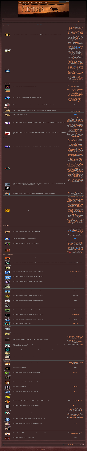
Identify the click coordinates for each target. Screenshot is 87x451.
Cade (81, 200)
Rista (77, 126)
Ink (80, 47)
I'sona (76, 32)
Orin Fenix (77, 35)
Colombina (76, 248)
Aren (82, 157)
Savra (71, 77)
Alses (79, 27)
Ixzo (82, 68)
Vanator (77, 56)
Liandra (75, 34)
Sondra (75, 78)
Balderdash (81, 140)
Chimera (79, 141)
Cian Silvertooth (80, 63)
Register (80, 21)
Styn (75, 221)
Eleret (72, 203)
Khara (74, 168)
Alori (72, 156)
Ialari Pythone (78, 96)
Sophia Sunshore (71, 38)
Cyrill (82, 131)
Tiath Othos (75, 222)
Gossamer (78, 47)
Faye (72, 96)
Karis (77, 210)
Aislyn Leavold (78, 117)
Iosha (71, 32)
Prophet (69, 126)
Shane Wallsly (79, 54)
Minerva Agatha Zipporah (72, 232)
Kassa (79, 210)
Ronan (75, 174)
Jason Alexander (74, 208)
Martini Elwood (79, 73)
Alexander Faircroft (79, 155)
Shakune (75, 54)
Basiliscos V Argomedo (75, 130)
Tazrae (73, 101)
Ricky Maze (69, 174)
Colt (71, 161)
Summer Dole (75, 341)
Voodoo (76, 57)
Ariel (71, 247)
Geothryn (80, 206)
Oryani (75, 290)
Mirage (78, 50)
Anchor (74, 43)
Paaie (74, 52)
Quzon (81, 99)
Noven (79, 400)
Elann (69, 203)
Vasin (75, 101)
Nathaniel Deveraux (72, 412)
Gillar (75, 47)
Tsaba (80, 79)
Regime (78, 53)
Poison (72, 53)
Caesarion (69, 131)
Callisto (73, 131)
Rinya (77, 36)
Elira (79, 45)
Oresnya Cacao (73, 35)
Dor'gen (75, 399)
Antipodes (77, 43)
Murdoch (74, 147)
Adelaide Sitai (70, 154)
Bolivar (78, 408)
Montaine (76, 215)
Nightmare (74, 51)
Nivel (77, 216)
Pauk (69, 36)
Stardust (78, 251)
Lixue (77, 49)
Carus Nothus (76, 201)
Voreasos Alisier (74, 152)
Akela (74, 139)
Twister (80, 55)
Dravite (76, 192)
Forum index (6, 19)
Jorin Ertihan (72, 167)
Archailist (79, 157)
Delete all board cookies (71, 444)
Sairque (73, 149)
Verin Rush (73, 57)
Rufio (80, 174)
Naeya (74, 110)
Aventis (77, 28)
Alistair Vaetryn (73, 197)
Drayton (82, 64)
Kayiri (74, 345)
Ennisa (69, 96)
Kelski (80, 33)
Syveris (79, 414)
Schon (76, 220)
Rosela (79, 36)
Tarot (82, 78)
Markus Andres (69, 147)
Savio (82, 126)
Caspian (81, 29)
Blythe (70, 159)
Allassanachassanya (71, 60)
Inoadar (80, 67)
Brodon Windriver (77, 200)
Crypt (79, 161)
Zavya (76, 81)
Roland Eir (69, 76)
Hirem (71, 67)
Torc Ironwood (75, 111)
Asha (81, 61)
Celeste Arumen (77, 160)
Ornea (70, 217)
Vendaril (80, 80)
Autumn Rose (74, 93)
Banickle (78, 44)
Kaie (70, 33)
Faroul (68, 66)
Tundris (79, 151)
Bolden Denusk (80, 247)
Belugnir (69, 29)
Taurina (74, 39)
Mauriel (69, 74)
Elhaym (82, 119)
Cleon (72, 94)
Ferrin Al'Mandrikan (73, 121)
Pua (79, 217)
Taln (71, 39)
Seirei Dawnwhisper (73, 176)
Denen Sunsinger (76, 64)
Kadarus (69, 110)
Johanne (81, 69)
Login (83, 21)
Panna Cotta (73, 148)
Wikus (80, 271)
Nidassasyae (76, 124)
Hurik (73, 67)
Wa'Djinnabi (75, 40)
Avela (77, 318)
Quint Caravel (75, 413)
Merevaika (76, 74)
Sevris (69, 150)
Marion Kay (70, 73)
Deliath (77, 202)
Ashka (75, 28)
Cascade (72, 248)
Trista (77, 79)
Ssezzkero (76, 38)
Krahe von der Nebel (77, 212)
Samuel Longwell (75, 175)
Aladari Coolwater (78, 196)
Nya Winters (81, 147)
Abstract (69, 42)
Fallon (80, 46)
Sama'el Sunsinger (80, 76)
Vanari (74, 56)
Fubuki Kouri (79, 142)
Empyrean (72, 142)
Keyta (77, 133)
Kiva (82, 211)
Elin (76, 203)
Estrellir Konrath (75, 65)
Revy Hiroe (80, 173)
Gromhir (69, 207)
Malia (78, 34)
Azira (74, 158)
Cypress (68, 119)
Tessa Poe (80, 221)
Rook (75, 219)
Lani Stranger (73, 97)
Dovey (69, 95)
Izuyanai (69, 166)
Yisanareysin (77, 181)
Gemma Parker (76, 164)
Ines (77, 67)
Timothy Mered (78, 39)
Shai (76, 37)
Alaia (74, 27)
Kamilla (73, 33)
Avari (72, 62)
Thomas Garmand (70, 222)
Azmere (77, 158)
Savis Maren (80, 175)
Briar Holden (80, 62)
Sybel (81, 38)
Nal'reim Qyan (80, 215)
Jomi (69, 167)
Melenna (72, 74)
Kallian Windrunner (73, 210)
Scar (72, 54)
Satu (71, 37)
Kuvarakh (76, 169)
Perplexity (80, 52)
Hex (78, 122)
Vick (82, 80)
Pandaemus (73, 217)
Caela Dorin (80, 159)
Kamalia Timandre (73, 133)
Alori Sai (76, 27)
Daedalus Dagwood (74, 119)
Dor (79, 64)
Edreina (73, 30)
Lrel (71, 213)
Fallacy (77, 46)
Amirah (75, 109)
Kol (80, 70)
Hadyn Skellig (76, 31)
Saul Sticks (73, 220)
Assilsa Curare (71, 118)
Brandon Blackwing (74, 29)
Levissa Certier (73, 123)
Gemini (72, 206)
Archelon (81, 43)
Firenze (69, 31)
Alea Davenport (77, 42)
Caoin (79, 118)
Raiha (77, 148)
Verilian (69, 57)
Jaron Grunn (75, 69)
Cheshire (79, 131)
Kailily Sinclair (78, 209)
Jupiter (74, 250)
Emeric (73, 120)
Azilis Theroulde (71, 337)
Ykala (82, 152)
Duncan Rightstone (74, 95)
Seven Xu (73, 77)
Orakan (76, 99)
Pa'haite (71, 125)
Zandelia (77, 58)
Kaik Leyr (78, 167)
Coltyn (81, 118)
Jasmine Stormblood (79, 166)
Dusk (74, 45)
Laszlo (73, 34)
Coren (72, 86)
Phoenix (69, 53)
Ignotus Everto (70, 165)
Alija (68, 156)
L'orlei (75, 72)
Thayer (75, 127)
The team (65, 444)
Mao (80, 34)
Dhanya (69, 132)
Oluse (69, 35)
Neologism (70, 51)
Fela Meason (78, 249)
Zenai (79, 433)
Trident (77, 55)
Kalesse (77, 144)
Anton (76, 61)
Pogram (79, 134)
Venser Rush (80, 56)
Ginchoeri (81, 417)
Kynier (69, 49)
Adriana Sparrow (70, 85)
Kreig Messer (69, 34)
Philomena (69, 75)
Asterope (70, 62)
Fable (75, 46)
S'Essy (70, 178)
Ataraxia (70, 130)
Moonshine (74, 134)
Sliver (72, 78)
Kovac (68, 169)
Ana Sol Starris (71, 198)
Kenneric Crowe (76, 211)
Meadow (68, 50)
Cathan (76, 131)
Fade (80, 344)
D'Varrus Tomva (79, 95)
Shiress (78, 37)
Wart (81, 252)
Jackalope (70, 48)
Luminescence (80, 49)
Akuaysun (76, 139)
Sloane (71, 177)
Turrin (76, 179)
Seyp (71, 150)
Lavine (69, 123)
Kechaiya (69, 400)
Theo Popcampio (79, 178)
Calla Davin (72, 63)
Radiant (75, 53)
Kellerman (69, 211)
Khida (82, 33)
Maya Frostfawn (74, 98)
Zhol (78, 81)
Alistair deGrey (71, 109)
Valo (68, 180)
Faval (78, 205)
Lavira (76, 170)
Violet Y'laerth (81, 223)
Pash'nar (81, 35)
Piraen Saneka (78, 125)
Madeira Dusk (78, 72)
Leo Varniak (80, 71)
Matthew (75, 86)
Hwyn (79, 31)
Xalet (78, 40)
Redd (75, 218)
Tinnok (75, 79)
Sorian (81, 110)
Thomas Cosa (70, 179)
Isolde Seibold (78, 68)
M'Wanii (70, 340)
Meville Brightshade (74, 50)
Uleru (82, 222)
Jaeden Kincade (80, 32)
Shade (78, 100)
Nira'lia (80, 172)
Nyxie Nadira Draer (79, 51)
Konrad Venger (79, 168)
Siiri (80, 37)
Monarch (72, 215)
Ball (76, 44)
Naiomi (69, 99)
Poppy (82, 125)
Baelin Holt (80, 28)
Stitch (79, 38)
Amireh (72, 140)
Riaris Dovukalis (80, 75)
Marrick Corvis (74, 73)
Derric (76, 344)
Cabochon (75, 118)
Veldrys (73, 433)
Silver (82, 340)
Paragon (77, 52)
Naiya (77, 172)
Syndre (69, 39)
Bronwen (69, 94)
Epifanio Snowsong (75, 327)
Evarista (77, 314)
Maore (82, 72)
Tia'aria (72, 79)
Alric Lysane (73, 92)
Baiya (81, 93)
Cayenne (68, 228)
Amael (78, 60)
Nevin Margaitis (73, 216)
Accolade (73, 42)
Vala (79, 111)
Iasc (78, 339)
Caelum (78, 29)
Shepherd (69, 127)
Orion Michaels (70, 52)
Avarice (71, 44)
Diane (76, 338)
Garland (72, 164)
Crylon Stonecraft (70, 64)
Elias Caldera (77, 30)
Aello (72, 227)
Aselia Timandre (75, 140)
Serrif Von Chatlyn (80, 149)
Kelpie (79, 145)
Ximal (74, 181)
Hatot (75, 143)
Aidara (72, 27)
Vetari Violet (76, 286)
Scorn (73, 286)
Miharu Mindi (75, 214)
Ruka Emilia (79, 219)
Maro (82, 213)
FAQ (78, 21)
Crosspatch (70, 45)
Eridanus (81, 30)
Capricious (72, 141)
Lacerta (82, 169)
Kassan (73, 145)
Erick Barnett (75, 204)
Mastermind (69, 134)
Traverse (74, 55)
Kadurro (72, 209)
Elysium (70, 120)
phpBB (42, 449)
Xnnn (82, 40)
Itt (74, 32)
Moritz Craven (80, 98)
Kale (75, 144)
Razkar (74, 36)
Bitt (72, 200)
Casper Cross (81, 201)
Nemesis (81, 50)
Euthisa (82, 120)
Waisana (78, 180)
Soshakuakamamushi (76, 177)
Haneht (69, 67)
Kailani (81, 167)
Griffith (81, 132)
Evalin (72, 46)
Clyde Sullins (69, 202)
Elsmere (80, 203)
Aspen (73, 247)
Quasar (72, 126)
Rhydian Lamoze (73, 100)
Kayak (73, 48)
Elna (68, 120)
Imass (76, 67)
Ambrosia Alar (70, 43)
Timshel (71, 55)
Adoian (69, 92)
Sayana (73, 37)
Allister (76, 60)
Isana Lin (74, 68)
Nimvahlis (77, 147)
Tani (77, 221)
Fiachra (81, 205)
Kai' (82, 209)
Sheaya (80, 340)
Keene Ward (76, 33)
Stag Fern (76, 135)
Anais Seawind (77, 198)
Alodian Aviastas (75, 129)
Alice (81, 42)
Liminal (74, 49)
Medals (76, 21)
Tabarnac (80, 150)
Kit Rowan (77, 70)
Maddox (80, 133)
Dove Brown (74, 89)
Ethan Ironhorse (71, 205)
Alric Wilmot (80, 129)
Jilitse (68, 33)
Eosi (71, 65)
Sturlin (74, 221)
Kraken (76, 48)
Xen (79, 40)
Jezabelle (78, 208)
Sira (82, 37)
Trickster (81, 127)
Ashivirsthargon (70, 28)
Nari (76, 110)
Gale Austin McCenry (79, 89)
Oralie (79, 99)
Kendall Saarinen (71, 146)
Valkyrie (71, 56)
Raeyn (72, 36)
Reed (70, 100)
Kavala (72, 70)
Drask (80, 202)
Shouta (81, 220)
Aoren (82, 27)
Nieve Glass (73, 99)
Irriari (73, 32)
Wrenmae (79, 57)
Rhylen (81, 218)
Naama (72, 124)
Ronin (80, 126)
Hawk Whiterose (76, 207)
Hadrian (72, 31)
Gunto (77, 66)
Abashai (69, 27)
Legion (71, 49)
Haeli (73, 143)
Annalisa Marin (72, 61)
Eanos (71, 30)
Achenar (74, 117)
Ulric (81, 79)
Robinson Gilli (69, 219)
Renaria (75, 126)
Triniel (74, 342)
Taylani (75, 234)
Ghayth (72, 122)
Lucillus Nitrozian (70, 72)
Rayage (73, 75)
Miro (75, 172)
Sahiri (75, 76)
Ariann (68, 44)
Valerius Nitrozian (70, 80)
